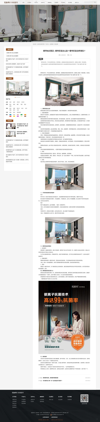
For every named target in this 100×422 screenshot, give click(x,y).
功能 (7, 112)
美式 (14, 110)
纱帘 (14, 102)
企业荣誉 (14, 405)
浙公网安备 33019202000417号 (57, 414)
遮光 (14, 112)
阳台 (25, 104)
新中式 (18, 108)
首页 (23, 2)
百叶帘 (22, 102)
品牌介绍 (14, 399)
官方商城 (70, 2)
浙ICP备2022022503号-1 (45, 414)
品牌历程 (14, 403)
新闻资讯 (49, 2)
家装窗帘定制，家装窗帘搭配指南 (50, 377)
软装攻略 (56, 44)
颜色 (7, 114)
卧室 (14, 104)
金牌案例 (51, 44)
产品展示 (24, 399)
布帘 (10, 102)
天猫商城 (69, 399)
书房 (21, 104)
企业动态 (42, 399)
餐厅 (18, 104)
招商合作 (33, 399)
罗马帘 (18, 102)
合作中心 (43, 2)
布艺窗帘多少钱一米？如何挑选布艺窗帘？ (52, 380)
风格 (7, 108)
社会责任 (56, 2)
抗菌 (10, 112)
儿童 (18, 110)
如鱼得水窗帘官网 (40, 44)
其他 (10, 106)
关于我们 (29, 2)
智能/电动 (19, 112)
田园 (10, 110)
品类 (7, 102)
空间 (7, 104)
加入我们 (63, 2)
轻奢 (14, 108)
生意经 (32, 401)
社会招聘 (60, 399)
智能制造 (14, 407)
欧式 (22, 108)
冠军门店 (77, 2)
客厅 (10, 104)
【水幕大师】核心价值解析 (12, 55)
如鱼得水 (43, 362)
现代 (10, 108)
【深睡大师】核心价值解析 (12, 52)
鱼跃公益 (51, 399)
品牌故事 (14, 401)
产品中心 (36, 2)
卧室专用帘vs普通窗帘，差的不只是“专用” (15, 63)
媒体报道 (42, 401)
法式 (26, 108)
